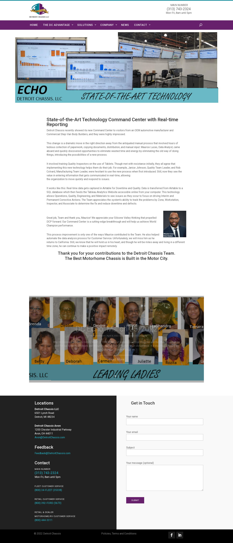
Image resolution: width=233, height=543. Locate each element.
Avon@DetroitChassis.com (50, 437)
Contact (140, 25)
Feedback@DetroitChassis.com (52, 453)
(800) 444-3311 (43, 520)
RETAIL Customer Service (50, 499)
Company (107, 25)
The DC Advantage (56, 25)
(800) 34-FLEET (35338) (48, 490)
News (125, 25)
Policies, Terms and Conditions (118, 533)
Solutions (85, 25)
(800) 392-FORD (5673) (48, 503)
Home (34, 25)
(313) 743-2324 (46, 473)
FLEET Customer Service (49, 486)
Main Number (42, 469)
